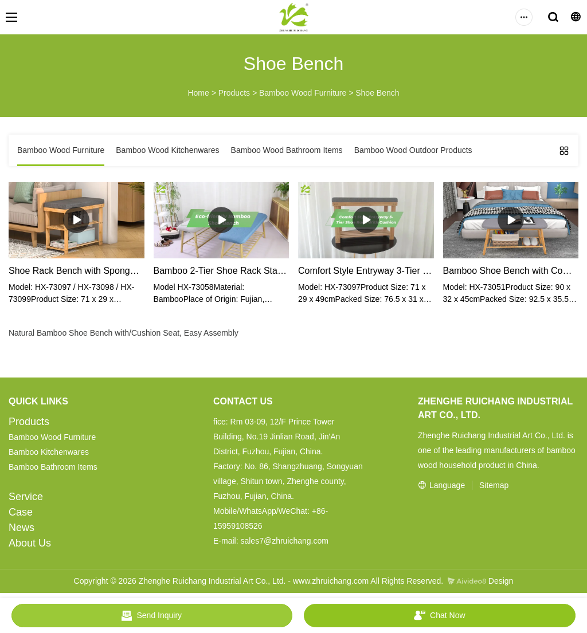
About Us (30, 543)
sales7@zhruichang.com (284, 540)
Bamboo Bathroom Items (53, 466)
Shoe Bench (377, 92)
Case (21, 512)
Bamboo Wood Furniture (302, 92)
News (21, 527)
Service (26, 496)
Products (234, 92)
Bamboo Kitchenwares (49, 452)
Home (198, 92)
